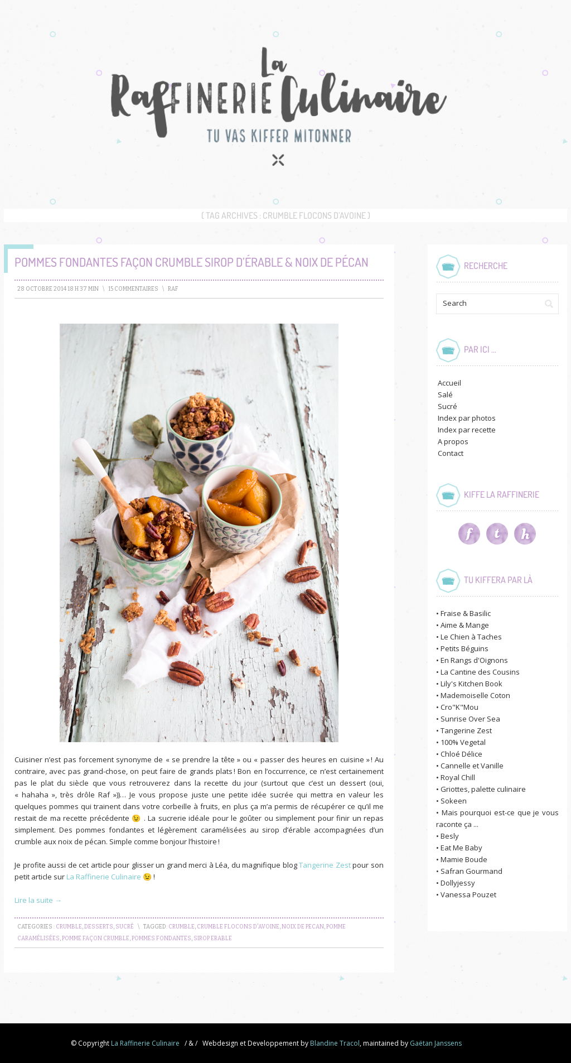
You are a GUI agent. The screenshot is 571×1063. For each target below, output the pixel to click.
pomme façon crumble (95, 938)
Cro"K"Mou (459, 707)
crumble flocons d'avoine (238, 926)
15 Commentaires (133, 289)
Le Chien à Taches (471, 637)
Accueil (449, 383)
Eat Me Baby (461, 848)
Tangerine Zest (325, 865)
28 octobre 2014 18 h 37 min (58, 289)
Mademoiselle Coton (475, 695)
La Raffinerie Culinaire (104, 877)
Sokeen (454, 801)
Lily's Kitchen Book (471, 684)
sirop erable (212, 938)
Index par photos (467, 418)
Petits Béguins (464, 648)
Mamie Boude (464, 859)
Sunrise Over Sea (470, 719)
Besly (450, 836)
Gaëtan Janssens (436, 1043)
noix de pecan (303, 926)
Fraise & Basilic (466, 613)
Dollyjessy (458, 883)
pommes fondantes (161, 938)
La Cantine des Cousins (480, 672)
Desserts (98, 926)
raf (173, 289)
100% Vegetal (463, 742)
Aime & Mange (465, 625)
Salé (445, 394)
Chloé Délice (461, 754)
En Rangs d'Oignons (474, 660)
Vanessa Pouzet (468, 894)
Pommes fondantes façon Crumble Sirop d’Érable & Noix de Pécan (191, 262)
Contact (450, 453)
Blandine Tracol (335, 1043)
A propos (453, 441)
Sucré (124, 926)
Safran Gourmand (471, 871)
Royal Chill (458, 777)
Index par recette (467, 430)
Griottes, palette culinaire (483, 789)
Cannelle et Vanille (472, 766)
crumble (181, 926)
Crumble (69, 926)
